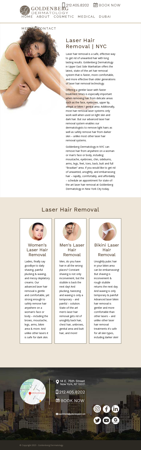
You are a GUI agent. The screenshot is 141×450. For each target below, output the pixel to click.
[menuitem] (27, 17)
